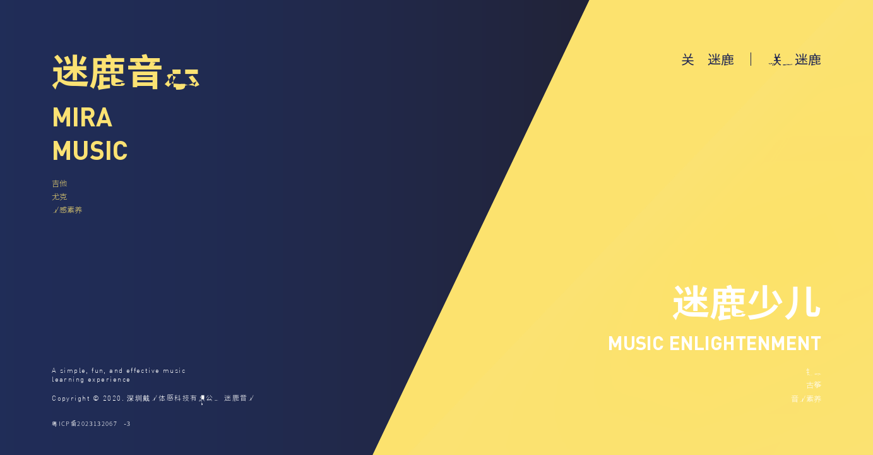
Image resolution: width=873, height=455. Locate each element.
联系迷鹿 (794, 58)
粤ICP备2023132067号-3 (91, 423)
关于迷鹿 (707, 58)
